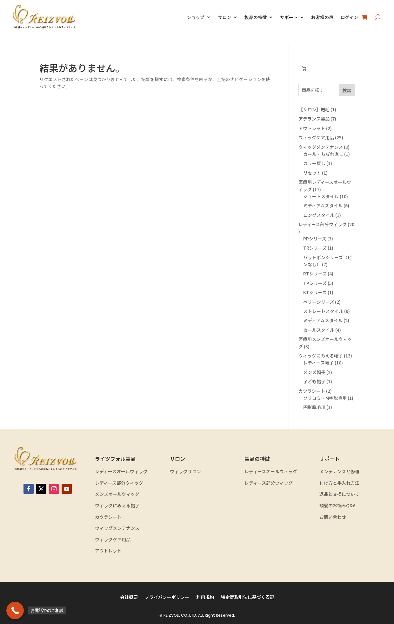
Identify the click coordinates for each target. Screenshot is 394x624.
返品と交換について (339, 494)
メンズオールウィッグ (117, 494)
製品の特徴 (255, 17)
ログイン (349, 17)
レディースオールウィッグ (121, 471)
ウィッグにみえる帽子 (117, 506)
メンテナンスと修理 (339, 471)
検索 (346, 90)
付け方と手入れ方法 (339, 483)
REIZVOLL (172, 615)
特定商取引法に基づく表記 (247, 597)
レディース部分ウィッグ (119, 483)
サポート (289, 17)
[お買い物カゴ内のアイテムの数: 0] (304, 68)
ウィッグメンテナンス (117, 528)
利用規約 (205, 597)
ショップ (195, 17)
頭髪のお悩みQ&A (337, 506)
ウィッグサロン (185, 471)
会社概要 (129, 597)
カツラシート (108, 517)
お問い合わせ (332, 517)
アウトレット (108, 551)
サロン (224, 17)
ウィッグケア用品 (112, 540)
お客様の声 (322, 17)
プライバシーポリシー (167, 597)
